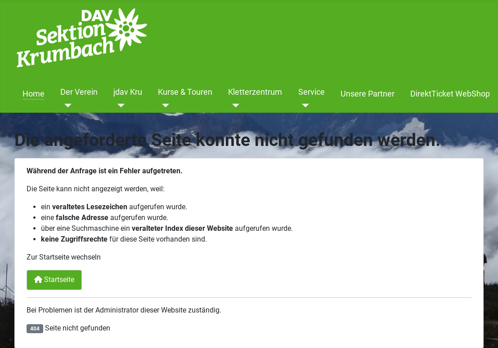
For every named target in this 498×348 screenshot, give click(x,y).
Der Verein (79, 92)
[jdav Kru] (119, 105)
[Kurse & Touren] (163, 105)
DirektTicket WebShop (450, 93)
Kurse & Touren (185, 92)
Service (311, 92)
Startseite (54, 279)
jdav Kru (127, 92)
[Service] (304, 105)
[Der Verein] (66, 105)
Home (33, 93)
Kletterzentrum (255, 92)
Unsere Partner (368, 93)
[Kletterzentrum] (233, 105)
